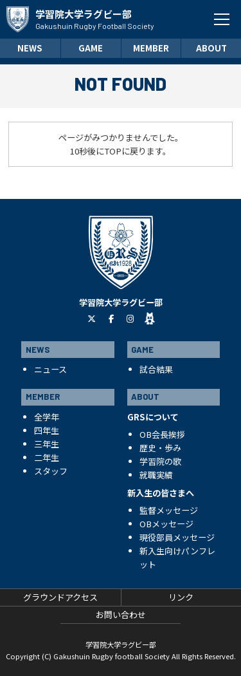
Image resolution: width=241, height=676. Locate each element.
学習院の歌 (160, 461)
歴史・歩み (160, 448)
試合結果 (156, 369)
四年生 (46, 430)
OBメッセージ (166, 524)
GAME (90, 48)
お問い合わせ (121, 614)
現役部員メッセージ (177, 537)
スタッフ (50, 471)
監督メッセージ (168, 510)
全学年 (46, 417)
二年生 (46, 457)
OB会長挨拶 (162, 434)
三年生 (46, 444)
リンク (180, 597)
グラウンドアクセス (60, 597)
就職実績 (156, 475)
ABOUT (211, 48)
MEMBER (151, 48)
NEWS (29, 48)
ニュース (50, 369)
